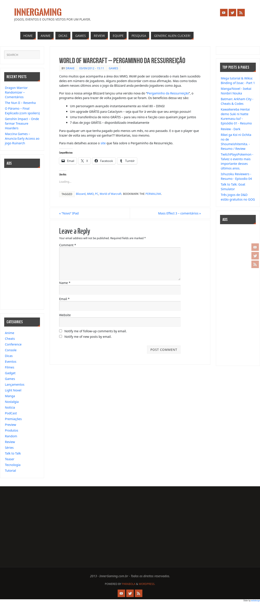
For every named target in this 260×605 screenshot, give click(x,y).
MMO (90, 193)
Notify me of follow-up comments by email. (95, 331)
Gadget (10, 373)
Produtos (11, 430)
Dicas (9, 356)
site (103, 143)
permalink (153, 193)
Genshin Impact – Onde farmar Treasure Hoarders (22, 123)
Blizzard (81, 193)
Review (10, 442)
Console (11, 350)
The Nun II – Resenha (20, 103)
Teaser (9, 459)
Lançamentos (14, 384)
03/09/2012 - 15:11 (91, 68)
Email (64, 299)
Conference (13, 344)
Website (65, 315)
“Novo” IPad (69, 213)
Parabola (129, 584)
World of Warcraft (110, 193)
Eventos (10, 361)
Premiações (13, 419)
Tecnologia (13, 465)
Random (11, 436)
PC (96, 193)
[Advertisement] (17, 238)
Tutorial (10, 470)
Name (64, 283)
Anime (9, 333)
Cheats (10, 338)
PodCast (11, 413)
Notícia (10, 407)
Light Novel (13, 390)
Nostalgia (12, 402)
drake (70, 68)
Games (113, 68)
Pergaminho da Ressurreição (168, 93)
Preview (10, 425)
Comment (67, 245)
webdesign (255, 600)
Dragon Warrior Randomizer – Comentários (16, 92)
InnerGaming (38, 12)
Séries (9, 447)
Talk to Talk (13, 453)
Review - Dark (230, 129)
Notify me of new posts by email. (88, 336)
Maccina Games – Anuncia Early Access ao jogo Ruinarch (22, 138)
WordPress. (147, 584)
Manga (10, 396)
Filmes (9, 367)
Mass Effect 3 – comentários (179, 213)
